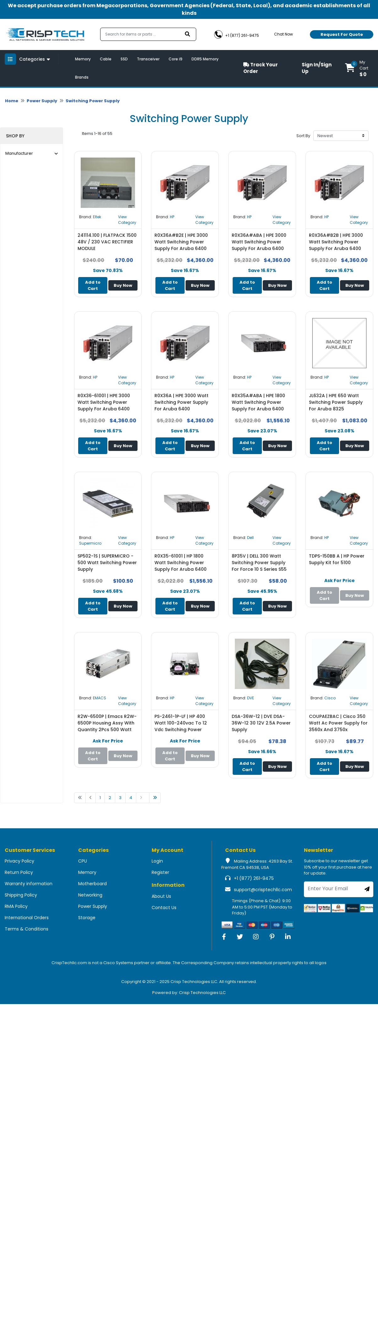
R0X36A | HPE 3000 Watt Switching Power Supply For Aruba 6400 (181, 402)
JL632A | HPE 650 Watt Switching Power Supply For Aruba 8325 (336, 402)
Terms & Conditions (26, 929)
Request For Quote (342, 34)
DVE (250, 698)
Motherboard (92, 883)
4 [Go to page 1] (130, 798)
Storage (86, 917)
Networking (90, 895)
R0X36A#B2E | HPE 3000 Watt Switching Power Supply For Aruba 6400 (181, 242)
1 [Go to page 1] (100, 798)
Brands (82, 77)
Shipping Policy (21, 895)
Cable (105, 59)
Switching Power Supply (93, 101)
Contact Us (164, 907)
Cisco (330, 698)
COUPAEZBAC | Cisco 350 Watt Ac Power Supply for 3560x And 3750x (338, 723)
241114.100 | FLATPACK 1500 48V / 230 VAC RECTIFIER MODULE (107, 242)
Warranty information (28, 883)
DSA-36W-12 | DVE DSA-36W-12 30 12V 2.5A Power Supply (261, 723)
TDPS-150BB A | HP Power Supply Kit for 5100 (336, 559)
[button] (359, 68)
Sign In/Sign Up (317, 68)
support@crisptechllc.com (263, 889)
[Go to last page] (155, 797)
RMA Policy (16, 906)
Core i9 (175, 59)
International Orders (27, 917)
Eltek (97, 216)
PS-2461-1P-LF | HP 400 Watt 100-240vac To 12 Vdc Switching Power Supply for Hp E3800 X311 (182, 726)
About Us (161, 896)
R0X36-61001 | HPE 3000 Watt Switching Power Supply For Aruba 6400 (104, 402)
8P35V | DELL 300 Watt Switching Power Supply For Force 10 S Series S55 (259, 562)
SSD (124, 59)
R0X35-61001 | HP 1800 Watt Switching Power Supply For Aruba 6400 (180, 562)
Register (160, 872)
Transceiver (148, 59)
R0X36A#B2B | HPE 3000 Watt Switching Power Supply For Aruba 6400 (336, 242)
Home (11, 101)
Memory (83, 59)
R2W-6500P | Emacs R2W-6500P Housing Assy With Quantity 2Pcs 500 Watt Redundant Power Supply (107, 726)
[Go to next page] (142, 797)
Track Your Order (260, 68)
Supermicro (90, 543)
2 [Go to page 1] (110, 798)
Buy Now (123, 285)
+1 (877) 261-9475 (254, 878)
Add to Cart (92, 285)
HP (172, 216)
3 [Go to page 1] (120, 798)
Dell (250, 537)
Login (157, 861)
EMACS (99, 698)
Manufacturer (31, 153)
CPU (82, 861)
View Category (127, 219)
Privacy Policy (19, 861)
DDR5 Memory (205, 59)
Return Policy (19, 872)
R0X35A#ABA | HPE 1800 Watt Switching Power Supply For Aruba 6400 (258, 402)
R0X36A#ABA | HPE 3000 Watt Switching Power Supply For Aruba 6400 (259, 242)
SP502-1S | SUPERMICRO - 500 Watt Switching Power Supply (107, 562)
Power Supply (42, 101)
